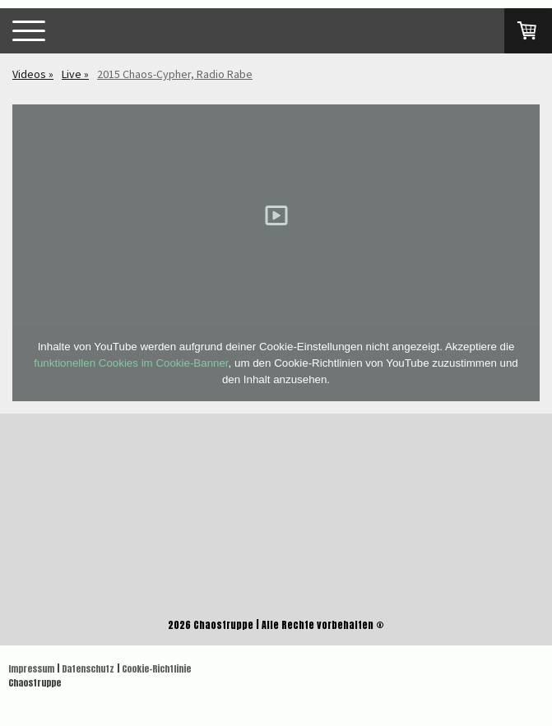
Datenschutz (88, 669)
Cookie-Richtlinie (156, 669)
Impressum (31, 669)
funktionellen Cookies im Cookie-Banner (131, 363)
